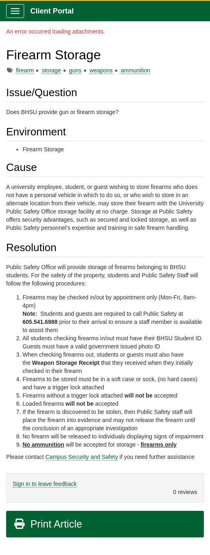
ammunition (135, 70)
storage (51, 70)
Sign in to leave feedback (45, 484)
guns (75, 70)
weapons (101, 70)
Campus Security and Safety (81, 457)
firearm (25, 70)
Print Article (47, 524)
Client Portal (52, 11)
